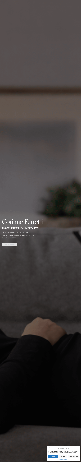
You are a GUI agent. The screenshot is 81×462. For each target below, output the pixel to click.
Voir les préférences (73, 456)
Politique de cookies (63, 459)
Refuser (63, 456)
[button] (78, 448)
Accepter (53, 456)
